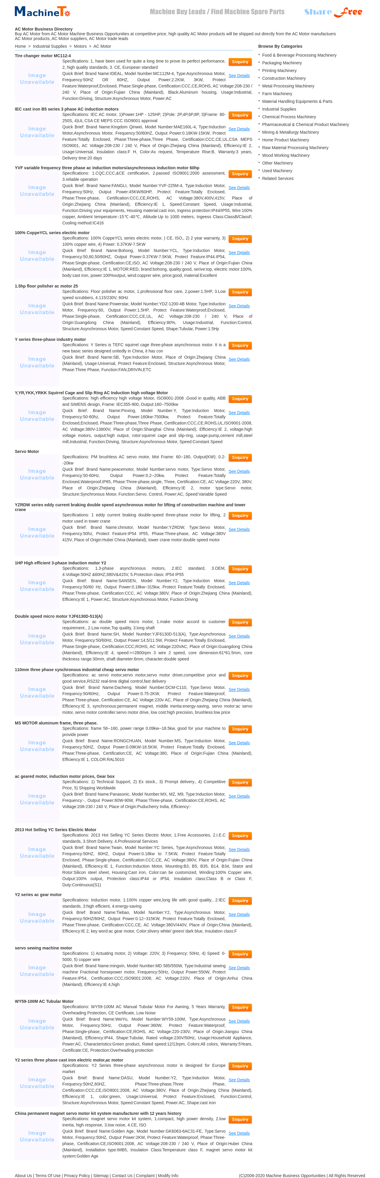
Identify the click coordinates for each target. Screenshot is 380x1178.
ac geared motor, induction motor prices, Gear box (65, 776)
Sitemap (100, 1175)
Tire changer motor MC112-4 (43, 55)
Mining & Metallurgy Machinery (290, 132)
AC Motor (102, 46)
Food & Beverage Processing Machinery (299, 55)
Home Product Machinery (285, 140)
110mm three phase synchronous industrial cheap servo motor (77, 669)
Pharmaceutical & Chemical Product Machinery (305, 124)
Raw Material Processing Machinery (295, 147)
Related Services (278, 178)
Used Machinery (277, 170)
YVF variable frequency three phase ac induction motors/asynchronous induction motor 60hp (107, 167)
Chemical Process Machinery (289, 116)
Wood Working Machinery (286, 155)
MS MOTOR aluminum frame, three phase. (56, 723)
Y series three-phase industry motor (50, 339)
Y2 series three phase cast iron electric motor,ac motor (69, 1060)
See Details (239, 75)
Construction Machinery (284, 78)
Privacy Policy (77, 1175)
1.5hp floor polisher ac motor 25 (46, 286)
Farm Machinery (277, 93)
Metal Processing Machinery (288, 86)
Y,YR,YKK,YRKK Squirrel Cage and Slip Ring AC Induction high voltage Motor (91, 392)
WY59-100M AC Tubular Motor (44, 1001)
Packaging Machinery (282, 62)
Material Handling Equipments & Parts (297, 101)
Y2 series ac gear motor (38, 894)
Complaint (145, 1175)
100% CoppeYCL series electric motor (52, 232)
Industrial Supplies (50, 46)
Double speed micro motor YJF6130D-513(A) (58, 616)
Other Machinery (277, 163)
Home (20, 46)
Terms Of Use (48, 1175)
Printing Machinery (279, 70)
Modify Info (168, 1175)
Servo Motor (27, 451)
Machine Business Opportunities (296, 1175)
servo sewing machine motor (43, 948)
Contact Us (122, 1175)
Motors (80, 46)
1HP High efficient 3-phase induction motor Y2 (60, 563)
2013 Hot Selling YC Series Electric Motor (55, 829)
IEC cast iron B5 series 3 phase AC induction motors (67, 109)
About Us (23, 1175)
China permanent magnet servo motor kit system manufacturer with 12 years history (98, 1113)
